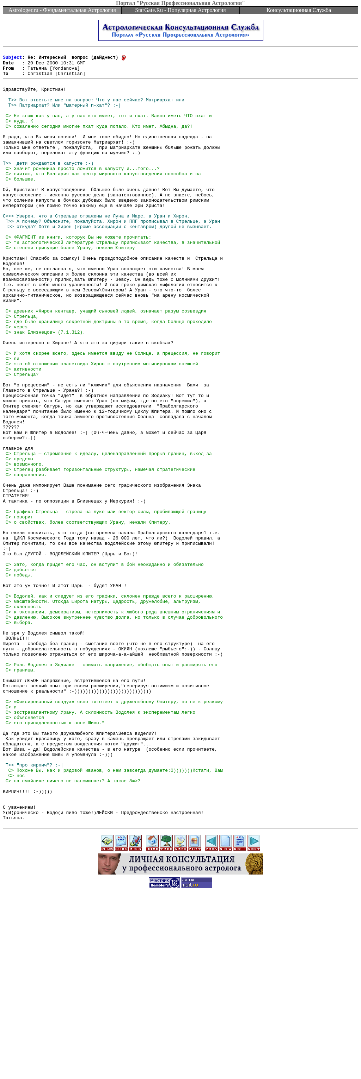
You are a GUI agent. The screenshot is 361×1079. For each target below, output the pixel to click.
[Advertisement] (180, 1063)
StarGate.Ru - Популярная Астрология (180, 10)
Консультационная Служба (299, 10)
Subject (12, 59)
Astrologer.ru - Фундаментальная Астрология (62, 10)
